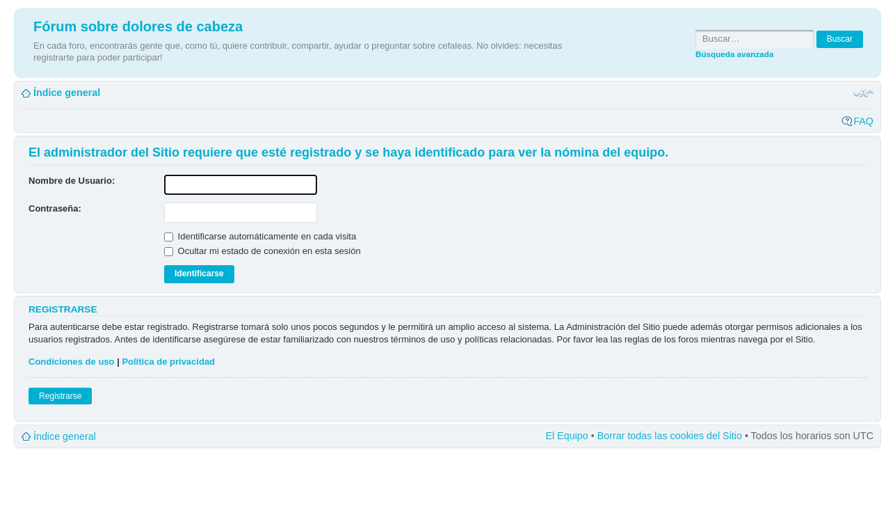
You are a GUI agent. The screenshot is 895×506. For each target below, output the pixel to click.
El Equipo (567, 435)
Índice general (66, 92)
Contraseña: (55, 208)
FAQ (863, 121)
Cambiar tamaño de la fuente (863, 93)
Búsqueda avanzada (734, 53)
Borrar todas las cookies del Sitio (669, 435)
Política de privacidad (168, 361)
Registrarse (60, 396)
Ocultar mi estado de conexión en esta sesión (262, 251)
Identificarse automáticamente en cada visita (260, 236)
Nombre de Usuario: (72, 180)
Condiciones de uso (72, 361)
